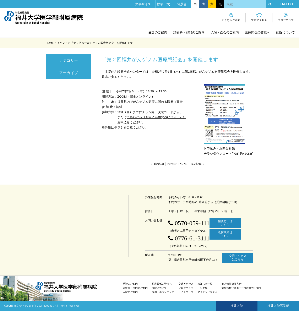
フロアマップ (286, 17)
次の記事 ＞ (198, 163)
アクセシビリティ (207, 292)
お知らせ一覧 (204, 283)
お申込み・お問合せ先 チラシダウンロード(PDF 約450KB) (228, 119)
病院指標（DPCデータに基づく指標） (243, 288)
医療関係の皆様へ (257, 32)
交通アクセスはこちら (237, 257)
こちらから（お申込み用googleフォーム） (156, 117)
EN (287, 4)
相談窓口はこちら (225, 223)
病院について (285, 32)
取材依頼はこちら (225, 234)
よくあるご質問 (230, 17)
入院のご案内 (130, 292)
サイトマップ (185, 292)
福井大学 (236, 305)
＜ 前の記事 (157, 163)
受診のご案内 (157, 32)
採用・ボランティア (163, 292)
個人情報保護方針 (231, 283)
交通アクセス (259, 17)
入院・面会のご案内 (225, 32)
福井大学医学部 (278, 305)
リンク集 (202, 288)
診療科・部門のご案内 (189, 32)
